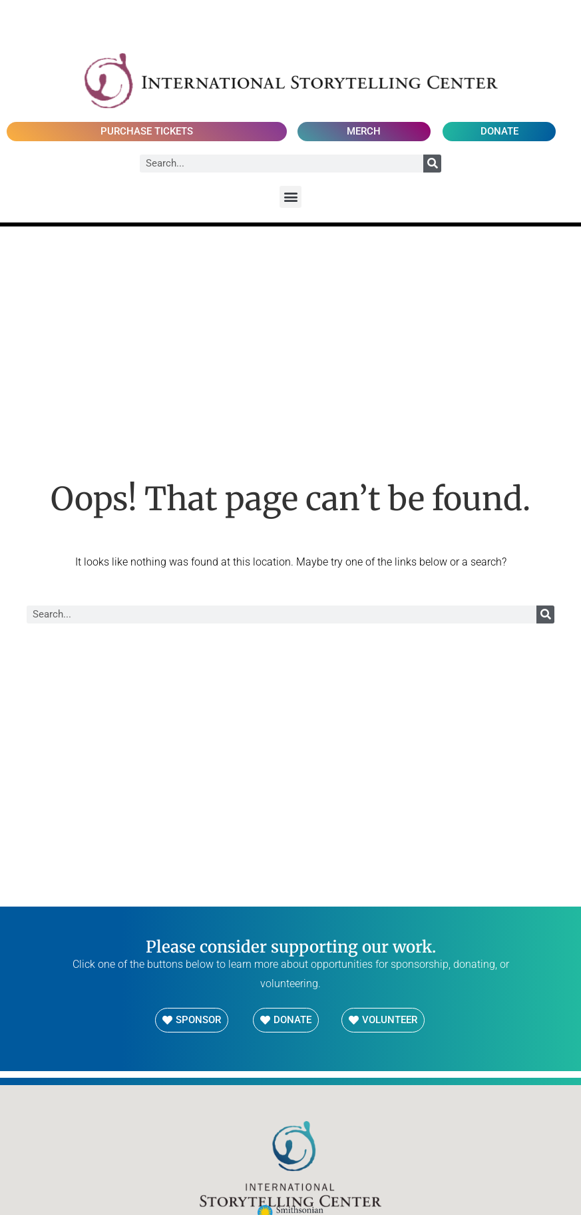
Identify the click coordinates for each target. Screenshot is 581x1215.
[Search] (432, 164)
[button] (290, 197)
